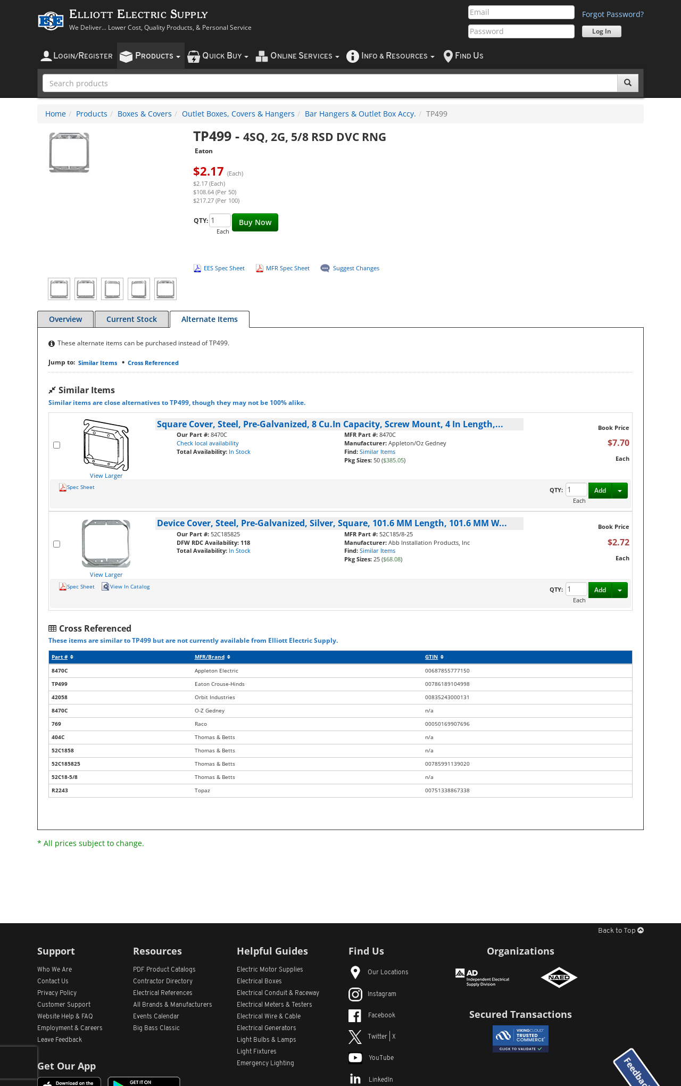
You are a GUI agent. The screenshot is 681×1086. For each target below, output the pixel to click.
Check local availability (208, 443)
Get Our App (66, 1065)
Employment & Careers (70, 1028)
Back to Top (621, 930)
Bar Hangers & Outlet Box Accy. (360, 114)
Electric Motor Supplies (270, 970)
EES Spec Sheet (224, 268)
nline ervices (304, 56)
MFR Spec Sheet (288, 268)
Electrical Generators (266, 1028)
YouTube (371, 1058)
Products (91, 114)
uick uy (225, 56)
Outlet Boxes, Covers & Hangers (238, 114)
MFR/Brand (212, 656)
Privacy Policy (57, 993)
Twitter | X (372, 1037)
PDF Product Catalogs (164, 970)
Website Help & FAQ (65, 1017)
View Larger (106, 475)
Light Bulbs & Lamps (266, 1040)
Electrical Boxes (259, 982)
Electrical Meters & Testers (274, 1005)
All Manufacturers (172, 1005)
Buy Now (255, 222)
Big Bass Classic (156, 1028)
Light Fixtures (257, 1052)
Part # (62, 656)
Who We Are (54, 970)
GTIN (434, 656)
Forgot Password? (613, 14)
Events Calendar (156, 1017)
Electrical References (163, 993)
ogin (83, 56)
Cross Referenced (153, 363)
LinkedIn (370, 1080)
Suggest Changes (356, 268)
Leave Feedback (59, 1040)
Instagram (372, 994)
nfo (398, 56)
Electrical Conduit (278, 993)
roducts (157, 56)
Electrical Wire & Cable (269, 1017)
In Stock (240, 451)
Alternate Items (209, 319)
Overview (65, 319)
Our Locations (378, 972)
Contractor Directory (163, 982)
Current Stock (131, 319)
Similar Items (97, 363)
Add (600, 490)
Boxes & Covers (145, 114)
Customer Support (63, 1005)
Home (55, 114)
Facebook (371, 1016)
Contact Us (53, 982)
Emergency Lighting (265, 1063)
